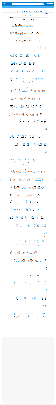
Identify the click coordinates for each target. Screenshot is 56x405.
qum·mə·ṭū (40, 168)
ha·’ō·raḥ (33, 160)
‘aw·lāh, (17, 225)
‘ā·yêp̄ (36, 79)
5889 (35, 78)
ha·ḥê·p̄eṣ (44, 39)
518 (36, 200)
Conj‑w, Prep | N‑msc (25, 245)
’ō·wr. (46, 290)
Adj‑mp (19, 188)
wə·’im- (23, 39)
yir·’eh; (28, 144)
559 (34, 297)
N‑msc (38, 123)
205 (10, 159)
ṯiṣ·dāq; (30, 39)
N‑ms (28, 34)
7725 (42, 224)
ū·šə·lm (27, 209)
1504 (44, 281)
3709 (14, 313)
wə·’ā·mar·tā (40, 136)
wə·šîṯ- (43, 241)
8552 (46, 46)
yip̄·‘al (20, 176)
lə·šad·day (38, 39)
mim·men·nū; (28, 176)
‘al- (38, 241)
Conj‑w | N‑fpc (23, 99)
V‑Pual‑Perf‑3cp (40, 172)
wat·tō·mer (34, 298)
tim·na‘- (17, 79)
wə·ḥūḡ (24, 144)
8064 (33, 119)
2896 (11, 208)
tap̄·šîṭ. (12, 71)
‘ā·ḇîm (45, 144)
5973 (16, 54)
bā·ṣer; (30, 241)
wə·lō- (36, 168)
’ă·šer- (44, 168)
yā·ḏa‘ (30, 136)
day (35, 225)
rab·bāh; (24, 63)
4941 (12, 54)
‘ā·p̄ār (35, 241)
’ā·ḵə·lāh (14, 201)
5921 (37, 240)
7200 (28, 119)
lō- (42, 79)
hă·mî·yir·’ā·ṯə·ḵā (36, 55)
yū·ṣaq (20, 168)
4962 (13, 159)
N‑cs (31, 172)
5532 (38, 208)
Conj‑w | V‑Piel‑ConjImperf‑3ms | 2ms (20, 107)
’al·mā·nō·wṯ (38, 95)
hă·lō (34, 63)
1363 (38, 119)
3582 (30, 200)
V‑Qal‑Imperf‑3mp (38, 196)
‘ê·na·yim (46, 306)
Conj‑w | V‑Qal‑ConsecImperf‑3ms (29, 26)
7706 (34, 224)
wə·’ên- (20, 63)
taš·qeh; (32, 79)
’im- (37, 201)
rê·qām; (27, 95)
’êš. (11, 201)
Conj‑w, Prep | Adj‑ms (22, 83)
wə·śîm (22, 217)
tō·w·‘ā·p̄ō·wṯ (14, 249)
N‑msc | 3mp (13, 172)
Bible (4, 13)
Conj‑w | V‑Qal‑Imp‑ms (27, 123)
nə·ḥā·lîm (18, 241)
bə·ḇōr (19, 314)
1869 (18, 159)
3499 (20, 200)
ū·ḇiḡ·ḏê (23, 71)
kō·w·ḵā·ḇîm (19, 120)
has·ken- (39, 209)
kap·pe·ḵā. (13, 314)
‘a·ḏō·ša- (37, 225)
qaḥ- (42, 217)
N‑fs (39, 91)
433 (41, 119)
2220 (38, 86)
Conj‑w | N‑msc (43, 91)
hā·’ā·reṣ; (31, 87)
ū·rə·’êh (29, 120)
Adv (28, 99)
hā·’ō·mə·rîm (41, 176)
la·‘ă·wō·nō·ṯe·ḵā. (12, 63)
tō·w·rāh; (26, 217)
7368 (21, 224)
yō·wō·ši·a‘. (42, 306)
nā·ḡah (14, 282)
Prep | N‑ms (36, 180)
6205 (18, 135)
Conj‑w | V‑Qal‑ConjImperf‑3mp (27, 196)
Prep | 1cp (28, 180)
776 (31, 86)
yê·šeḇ (15, 87)
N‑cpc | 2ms (46, 269)
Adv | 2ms (33, 107)
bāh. (11, 87)
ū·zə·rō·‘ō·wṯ (23, 95)
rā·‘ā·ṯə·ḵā (29, 63)
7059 (40, 167)
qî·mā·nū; (25, 201)
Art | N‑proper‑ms (20, 26)
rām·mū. (46, 128)
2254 (42, 70)
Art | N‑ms (45, 42)
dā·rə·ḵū (18, 160)
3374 (37, 54)
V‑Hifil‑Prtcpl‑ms (12, 34)
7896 (43, 240)
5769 (28, 159)
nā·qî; (32, 314)
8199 (12, 135)
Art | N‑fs (31, 91)
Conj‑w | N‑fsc (22, 115)
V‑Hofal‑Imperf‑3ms (19, 172)
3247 (13, 167)
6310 (32, 216)
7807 (17, 297)
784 (10, 200)
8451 (25, 216)
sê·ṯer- (41, 144)
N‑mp (39, 83)
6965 (33, 281)
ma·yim (39, 79)
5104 (24, 167)
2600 (28, 70)
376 (43, 86)
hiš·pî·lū (42, 298)
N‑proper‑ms (23, 26)
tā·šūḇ (43, 225)
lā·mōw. (11, 176)
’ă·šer (21, 160)
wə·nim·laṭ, (27, 314)
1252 (18, 313)
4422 (43, 313)
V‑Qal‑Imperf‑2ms (30, 42)
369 (20, 62)
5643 (40, 143)
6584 (12, 70)
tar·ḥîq (22, 225)
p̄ (9, 314)
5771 (13, 62)
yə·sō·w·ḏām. (13, 168)
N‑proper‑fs (13, 245)
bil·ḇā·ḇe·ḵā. (12, 217)
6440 (18, 86)
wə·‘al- (22, 282)
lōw (35, 87)
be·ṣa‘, (20, 39)
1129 (29, 224)
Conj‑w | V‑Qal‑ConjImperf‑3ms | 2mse (23, 277)
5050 (14, 281)
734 (33, 159)
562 (37, 281)
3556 (19, 119)
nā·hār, (24, 168)
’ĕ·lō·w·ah (41, 120)
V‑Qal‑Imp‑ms (31, 180)
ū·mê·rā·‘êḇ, (23, 79)
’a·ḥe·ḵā (33, 71)
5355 (31, 313)
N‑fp (39, 99)
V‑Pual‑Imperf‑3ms (11, 99)
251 (32, 70)
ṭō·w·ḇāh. (11, 209)
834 (20, 159)
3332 (19, 167)
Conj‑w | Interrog (23, 180)
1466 (25, 297)
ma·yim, (16, 144)
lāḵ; (25, 282)
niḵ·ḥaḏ (31, 201)
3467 (42, 305)
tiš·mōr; (25, 160)
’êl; (25, 136)
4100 (32, 135)
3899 (10, 78)
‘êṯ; (31, 168)
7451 (30, 62)
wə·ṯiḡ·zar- (44, 282)
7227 (24, 62)
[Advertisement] (27, 331)
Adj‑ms (36, 83)
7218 (23, 119)
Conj (25, 34)
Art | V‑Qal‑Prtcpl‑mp (40, 180)
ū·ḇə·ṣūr (26, 241)
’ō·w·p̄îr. (14, 241)
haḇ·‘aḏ (23, 136)
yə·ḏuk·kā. (12, 95)
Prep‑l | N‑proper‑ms (38, 42)
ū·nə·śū (27, 87)
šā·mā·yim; (33, 120)
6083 (34, 240)
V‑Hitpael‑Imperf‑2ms (30, 261)
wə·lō (35, 144)
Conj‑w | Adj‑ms (20, 196)
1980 (46, 151)
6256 (30, 167)
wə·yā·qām (32, 282)
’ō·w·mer (37, 282)
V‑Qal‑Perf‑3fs (14, 188)
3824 (12, 216)
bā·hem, (20, 209)
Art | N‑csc (33, 164)
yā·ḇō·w (21, 55)
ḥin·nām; (28, 71)
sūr (32, 176)
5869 (46, 305)
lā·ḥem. (11, 79)
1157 (22, 135)
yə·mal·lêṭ (43, 314)
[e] (40, 46)
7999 (26, 208)
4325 (38, 78)
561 (16, 216)
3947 (41, 216)
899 (22, 70)
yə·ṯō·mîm (17, 95)
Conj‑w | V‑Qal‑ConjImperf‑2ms (21, 261)
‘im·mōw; (30, 209)
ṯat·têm (46, 47)
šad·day (15, 176)
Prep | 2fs (10, 253)
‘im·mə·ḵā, (15, 55)
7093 (16, 62)
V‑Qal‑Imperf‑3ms (31, 34)
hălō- (45, 120)
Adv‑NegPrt (41, 83)
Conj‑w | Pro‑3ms (42, 188)
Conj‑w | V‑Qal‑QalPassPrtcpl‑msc (24, 91)
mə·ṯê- (14, 160)
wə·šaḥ (17, 298)
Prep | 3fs (10, 91)
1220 (29, 240)
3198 (27, 54)
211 (13, 240)
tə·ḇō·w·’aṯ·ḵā (16, 209)
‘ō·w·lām (28, 160)
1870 (39, 46)
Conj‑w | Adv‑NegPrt (35, 172)
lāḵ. (11, 249)
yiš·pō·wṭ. (12, 136)
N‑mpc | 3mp (34, 188)
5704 (37, 224)
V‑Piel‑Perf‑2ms (33, 99)
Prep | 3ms (16, 34)
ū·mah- (24, 176)
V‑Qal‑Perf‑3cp (18, 164)
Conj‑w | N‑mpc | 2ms (16, 277)
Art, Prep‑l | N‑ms (37, 34)
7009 (25, 200)
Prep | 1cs (11, 188)
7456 (23, 78)
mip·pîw (32, 217)
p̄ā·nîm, (18, 87)
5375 (26, 86)
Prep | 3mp (10, 180)
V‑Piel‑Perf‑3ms (38, 188)
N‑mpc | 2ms (23, 253)
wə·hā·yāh (35, 249)
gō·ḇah (38, 120)
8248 (32, 78)
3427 (14, 86)
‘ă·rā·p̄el (18, 136)
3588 (44, 70)
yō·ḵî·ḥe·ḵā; (27, 55)
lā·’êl (37, 176)
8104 (25, 159)
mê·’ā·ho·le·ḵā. (45, 233)
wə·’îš (44, 87)
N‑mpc (13, 164)
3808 (33, 62)
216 (46, 289)
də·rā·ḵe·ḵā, (17, 282)
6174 (16, 70)
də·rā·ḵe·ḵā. (39, 47)
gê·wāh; (25, 298)
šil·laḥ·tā (34, 95)
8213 (42, 297)
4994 (33, 208)
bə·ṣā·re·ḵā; (23, 249)
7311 (46, 127)
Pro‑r (21, 164)
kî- (16, 39)
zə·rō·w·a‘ (38, 87)
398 (14, 200)
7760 (22, 216)
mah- (33, 136)
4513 (16, 78)
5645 (44, 143)
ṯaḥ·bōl (42, 71)
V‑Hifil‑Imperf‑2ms (31, 83)
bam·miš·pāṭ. (12, 55)
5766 (16, 224)
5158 (18, 240)
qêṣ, (16, 63)
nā (37, 217)
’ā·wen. (10, 160)
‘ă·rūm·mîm (16, 71)
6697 (25, 240)
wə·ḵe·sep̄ (18, 249)
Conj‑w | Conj (23, 42)
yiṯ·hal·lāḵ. (45, 152)
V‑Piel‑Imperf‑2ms (11, 277)
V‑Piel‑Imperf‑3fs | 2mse (12, 115)
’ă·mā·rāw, (16, 217)
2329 (23, 143)
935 (20, 54)
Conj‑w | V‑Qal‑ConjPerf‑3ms (33, 253)
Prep (40, 107)
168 (46, 232)
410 (25, 135)
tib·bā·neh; (28, 225)
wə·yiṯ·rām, (19, 201)
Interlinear (6, 13)
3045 (30, 135)
